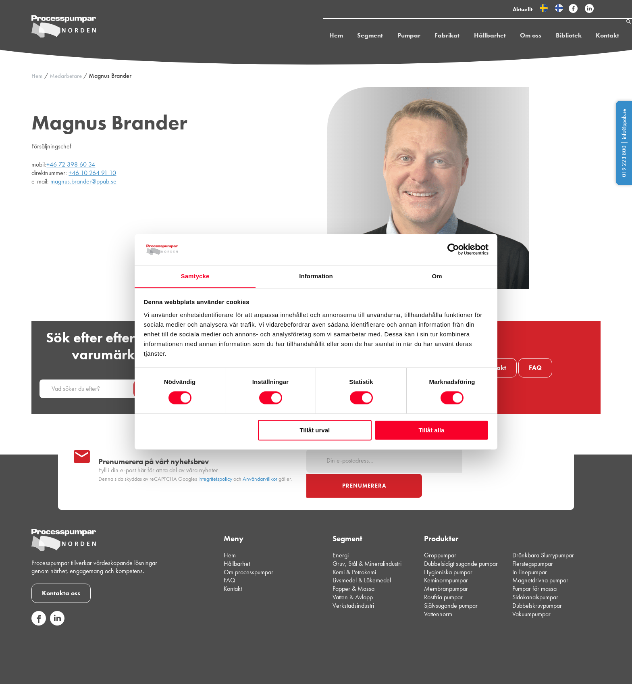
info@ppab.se (624, 124)
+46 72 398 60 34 (70, 164)
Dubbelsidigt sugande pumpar (461, 538)
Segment (354, 37)
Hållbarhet (472, 37)
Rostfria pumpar (443, 572)
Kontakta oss (61, 568)
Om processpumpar (248, 547)
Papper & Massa (353, 563)
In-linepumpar (529, 547)
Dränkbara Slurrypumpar (543, 530)
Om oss (512, 37)
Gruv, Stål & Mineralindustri (367, 538)
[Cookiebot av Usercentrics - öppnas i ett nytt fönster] (453, 249)
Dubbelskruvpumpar (537, 580)
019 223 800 (624, 161)
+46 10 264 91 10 (92, 173)
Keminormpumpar (446, 555)
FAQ (535, 367)
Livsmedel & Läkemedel (362, 555)
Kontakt (588, 37)
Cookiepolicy (586, 671)
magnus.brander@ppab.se (83, 181)
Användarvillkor (260, 466)
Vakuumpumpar (531, 589)
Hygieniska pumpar (448, 547)
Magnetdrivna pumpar (540, 555)
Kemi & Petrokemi (354, 547)
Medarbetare (66, 76)
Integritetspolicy (215, 466)
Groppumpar (440, 530)
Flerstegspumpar (532, 538)
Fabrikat (430, 37)
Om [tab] (437, 276)
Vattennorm (438, 589)
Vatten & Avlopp (353, 572)
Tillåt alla (431, 430)
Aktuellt (522, 9)
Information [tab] (316, 276)
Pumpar (392, 37)
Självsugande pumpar (451, 580)
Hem (321, 37)
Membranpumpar (446, 563)
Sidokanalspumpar (535, 572)
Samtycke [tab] (195, 276)
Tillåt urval (314, 430)
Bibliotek (550, 37)
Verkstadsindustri (353, 580)
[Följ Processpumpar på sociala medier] (573, 9)
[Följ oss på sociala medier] (38, 598)
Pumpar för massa (534, 563)
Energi (341, 530)
